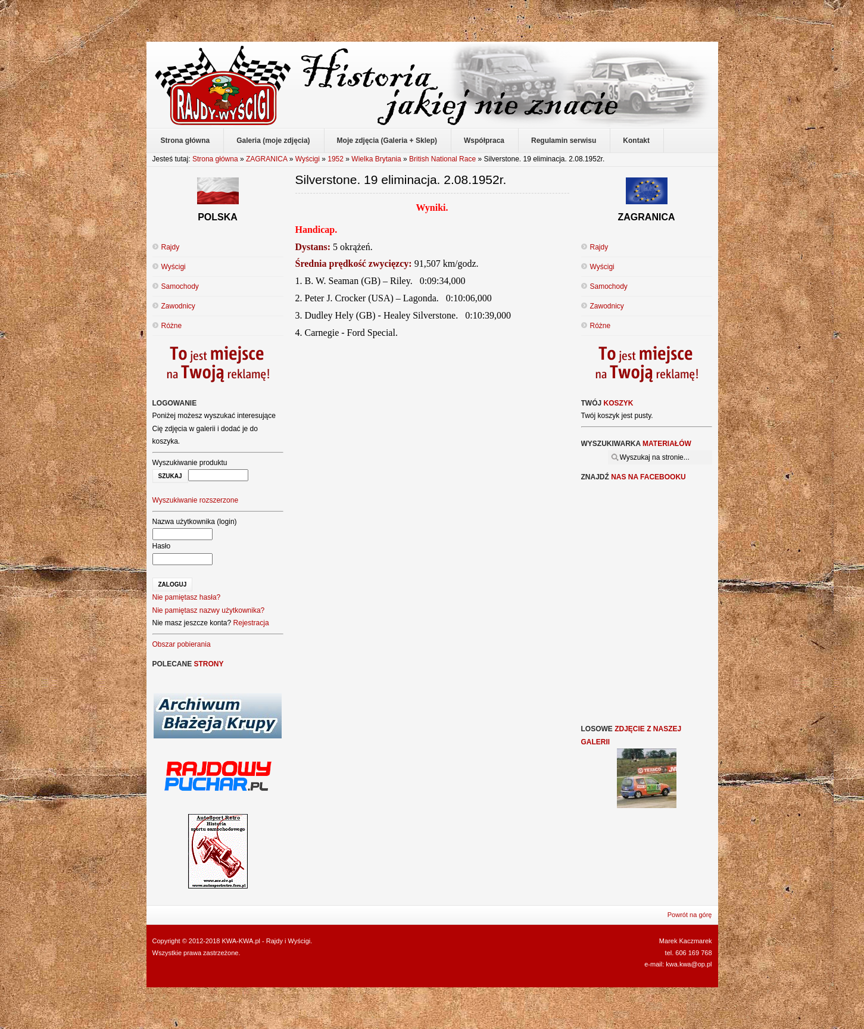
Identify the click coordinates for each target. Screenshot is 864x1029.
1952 (335, 159)
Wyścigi (307, 159)
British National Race (442, 159)
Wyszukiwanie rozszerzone (195, 500)
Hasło (161, 546)
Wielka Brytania (376, 159)
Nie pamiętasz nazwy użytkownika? (208, 610)
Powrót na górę (690, 914)
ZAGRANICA (266, 159)
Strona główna (215, 159)
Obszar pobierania (181, 644)
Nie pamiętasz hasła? (186, 597)
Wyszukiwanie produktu (189, 463)
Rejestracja (251, 623)
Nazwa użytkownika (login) (194, 521)
